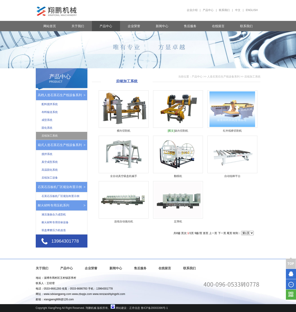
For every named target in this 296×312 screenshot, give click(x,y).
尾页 (229, 233)
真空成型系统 (50, 162)
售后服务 (190, 26)
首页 (205, 233)
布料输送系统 (50, 112)
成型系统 (47, 120)
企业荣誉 (134, 26)
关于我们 (77, 26)
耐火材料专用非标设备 (55, 222)
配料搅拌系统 (50, 104)
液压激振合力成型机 (54, 214)
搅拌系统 (47, 154)
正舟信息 (134, 308)
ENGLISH (252, 10)
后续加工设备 (50, 177)
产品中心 (208, 10)
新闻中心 (162, 26)
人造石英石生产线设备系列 (223, 76)
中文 (237, 10)
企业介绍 (192, 10)
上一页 (213, 233)
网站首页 (49, 26)
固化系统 (47, 127)
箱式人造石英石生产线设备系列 (60, 145)
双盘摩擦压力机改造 (54, 230)
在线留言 (218, 26)
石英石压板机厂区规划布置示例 (60, 187)
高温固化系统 (50, 169)
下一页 (222, 233)
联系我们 (224, 10)
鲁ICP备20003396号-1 (154, 308)
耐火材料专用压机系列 (53, 205)
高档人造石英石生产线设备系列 (60, 95)
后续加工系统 (50, 135)
